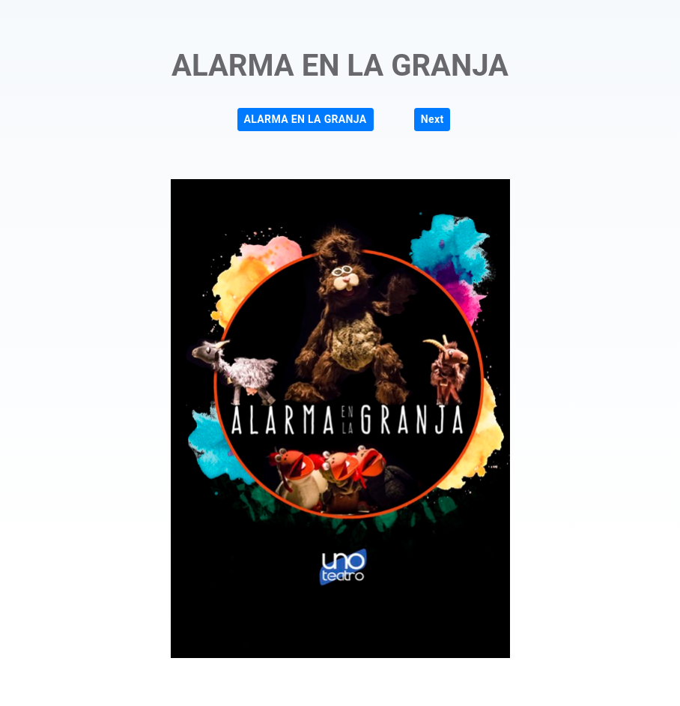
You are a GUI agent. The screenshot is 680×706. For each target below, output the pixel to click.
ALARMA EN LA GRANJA (305, 119)
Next (432, 119)
